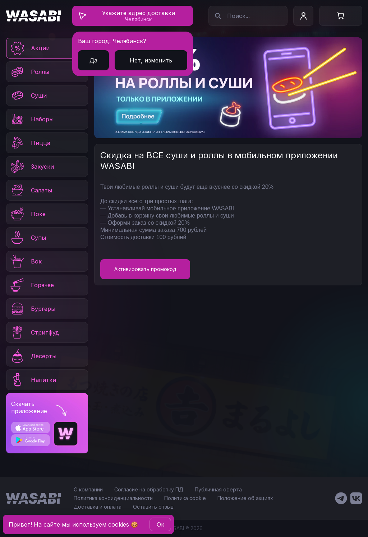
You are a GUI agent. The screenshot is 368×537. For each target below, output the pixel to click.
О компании (88, 489)
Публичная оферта (218, 489)
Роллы (29, 72)
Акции (29, 48)
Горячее (31, 285)
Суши (28, 95)
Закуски (31, 166)
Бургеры (32, 309)
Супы (27, 238)
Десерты (32, 356)
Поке (27, 214)
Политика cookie (185, 498)
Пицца (29, 143)
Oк (160, 524)
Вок (25, 261)
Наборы (31, 119)
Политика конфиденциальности (113, 498)
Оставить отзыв (153, 507)
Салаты (30, 190)
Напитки (32, 380)
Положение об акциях (245, 498)
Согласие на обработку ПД (148, 489)
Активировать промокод (145, 269)
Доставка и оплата (97, 507)
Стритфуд (34, 332)
